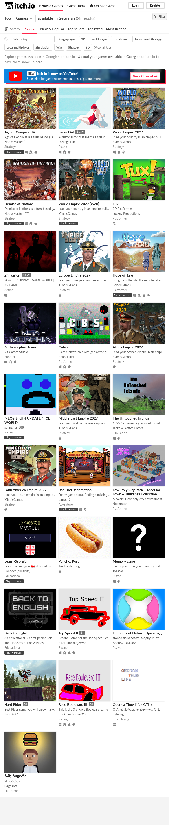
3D (88, 47)
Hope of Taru (123, 275)
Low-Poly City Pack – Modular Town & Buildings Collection (136, 492)
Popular (30, 29)
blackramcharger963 (72, 643)
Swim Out (66, 132)
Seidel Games (122, 285)
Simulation (42, 47)
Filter (159, 16)
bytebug (118, 714)
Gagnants (10, 786)
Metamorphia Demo (20, 347)
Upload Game (103, 6)
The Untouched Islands (131, 418)
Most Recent (116, 29)
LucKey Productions (126, 213)
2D (83, 39)
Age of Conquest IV (19, 132)
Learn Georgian (16, 561)
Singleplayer (67, 39)
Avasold (118, 571)
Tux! (116, 204)
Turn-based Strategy (148, 39)
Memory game (124, 561)
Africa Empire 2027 (128, 347)
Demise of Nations (18, 204)
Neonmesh (120, 504)
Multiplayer (99, 39)
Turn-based (120, 39)
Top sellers (76, 29)
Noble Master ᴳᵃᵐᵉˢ (16, 142)
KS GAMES (12, 285)
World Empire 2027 (128, 132)
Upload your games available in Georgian (109, 56)
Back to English (16, 633)
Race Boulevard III (73, 704)
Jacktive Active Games (128, 428)
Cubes (63, 347)
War (59, 47)
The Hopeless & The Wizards (24, 643)
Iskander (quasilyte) (17, 571)
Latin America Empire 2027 (25, 490)
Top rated (95, 29)
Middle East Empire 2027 (78, 418)
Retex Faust (66, 357)
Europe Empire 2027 (74, 275)
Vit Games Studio (16, 352)
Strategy (73, 47)
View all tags (103, 47)
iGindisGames (122, 142)
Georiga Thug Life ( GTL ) (132, 704)
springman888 (14, 427)
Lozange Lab (67, 142)
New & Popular (52, 29)
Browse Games (51, 6)
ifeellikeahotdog (69, 566)
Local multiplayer (17, 47)
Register (155, 5)
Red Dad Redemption (75, 490)
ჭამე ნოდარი (15, 776)
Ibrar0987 (11, 714)
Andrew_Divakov (124, 643)
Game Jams (76, 6)
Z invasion (12, 275)
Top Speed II (68, 633)
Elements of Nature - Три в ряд (137, 633)
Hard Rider (12, 704)
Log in (136, 5)
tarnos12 (65, 499)
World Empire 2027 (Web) (79, 204)
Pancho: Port (69, 561)
